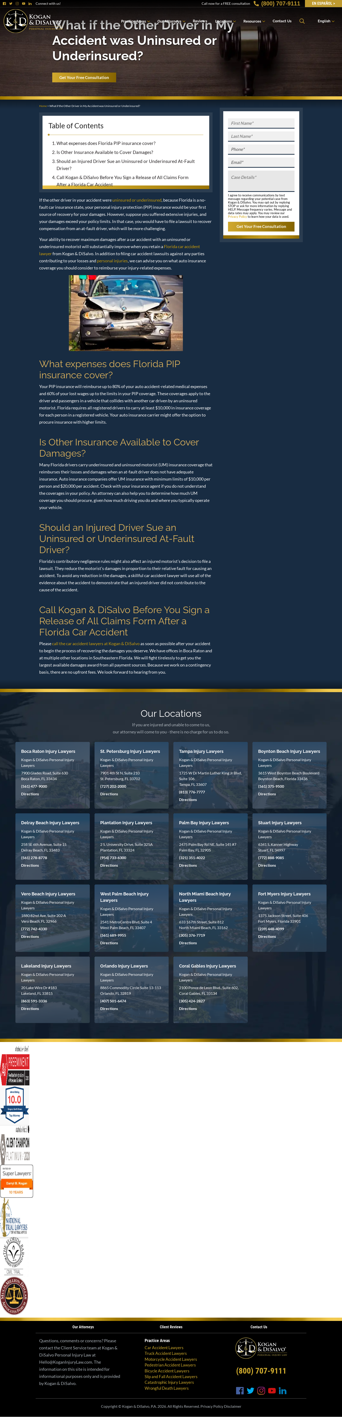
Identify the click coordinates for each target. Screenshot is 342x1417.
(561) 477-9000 (34, 786)
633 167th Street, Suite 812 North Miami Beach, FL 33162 (203, 925)
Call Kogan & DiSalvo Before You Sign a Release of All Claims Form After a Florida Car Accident (123, 181)
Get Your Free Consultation (84, 77)
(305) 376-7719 (192, 935)
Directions (30, 794)
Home (43, 106)
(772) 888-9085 (271, 857)
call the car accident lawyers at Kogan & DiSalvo (96, 643)
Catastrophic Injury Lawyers (169, 1382)
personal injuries (112, 260)
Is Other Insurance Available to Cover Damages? (105, 152)
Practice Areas (133, 21)
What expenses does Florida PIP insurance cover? (106, 143)
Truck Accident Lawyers (166, 1353)
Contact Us (282, 21)
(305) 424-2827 (192, 1001)
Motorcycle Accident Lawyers (171, 1359)
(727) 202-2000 (113, 786)
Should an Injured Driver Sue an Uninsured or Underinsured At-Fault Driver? (126, 164)
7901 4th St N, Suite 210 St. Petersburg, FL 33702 (120, 776)
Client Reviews (171, 1327)
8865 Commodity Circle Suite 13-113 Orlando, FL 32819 (130, 990)
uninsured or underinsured (137, 200)
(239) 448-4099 (271, 928)
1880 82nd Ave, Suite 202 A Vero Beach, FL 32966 (43, 918)
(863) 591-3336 (34, 1001)
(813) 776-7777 (192, 792)
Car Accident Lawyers (164, 1347)
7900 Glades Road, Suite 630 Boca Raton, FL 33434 (44, 776)
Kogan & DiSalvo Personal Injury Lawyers (47, 762)
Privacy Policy (237, 216)
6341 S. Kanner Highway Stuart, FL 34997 (278, 847)
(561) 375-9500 (271, 786)
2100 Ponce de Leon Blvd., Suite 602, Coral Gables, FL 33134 (208, 990)
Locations (223, 21)
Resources (252, 21)
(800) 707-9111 (277, 3)
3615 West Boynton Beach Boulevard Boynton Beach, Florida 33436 (288, 776)
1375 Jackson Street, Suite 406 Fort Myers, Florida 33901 (283, 918)
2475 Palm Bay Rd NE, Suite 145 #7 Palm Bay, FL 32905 (207, 847)
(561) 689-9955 (113, 935)
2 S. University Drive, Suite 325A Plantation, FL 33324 (126, 847)
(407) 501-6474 (113, 1001)
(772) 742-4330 (34, 928)
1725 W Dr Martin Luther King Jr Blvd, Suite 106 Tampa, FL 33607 (210, 779)
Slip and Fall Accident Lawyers (171, 1376)
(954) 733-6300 (113, 857)
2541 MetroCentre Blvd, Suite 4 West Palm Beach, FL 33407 (126, 925)
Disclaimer (232, 1406)
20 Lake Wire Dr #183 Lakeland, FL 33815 (39, 990)
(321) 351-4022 (192, 857)
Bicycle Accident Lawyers (167, 1370)
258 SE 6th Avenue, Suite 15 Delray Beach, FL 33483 (43, 847)
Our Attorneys (169, 21)
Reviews (200, 21)
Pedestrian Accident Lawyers (170, 1364)
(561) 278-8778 (34, 857)
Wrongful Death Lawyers (167, 1388)
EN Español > (323, 3)
